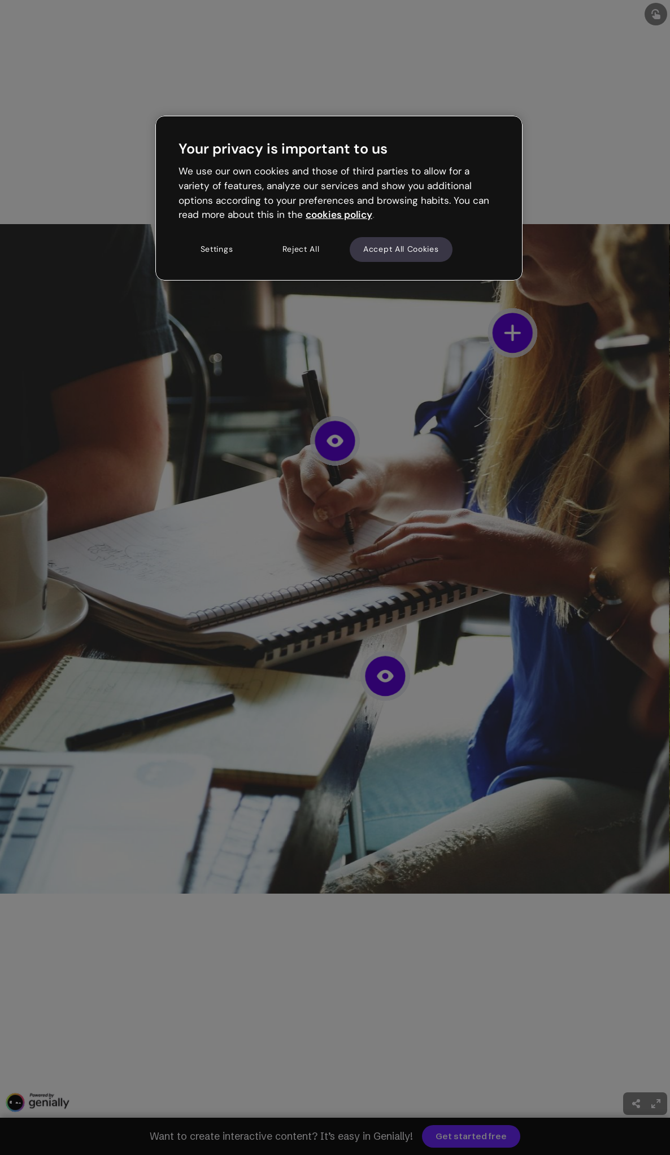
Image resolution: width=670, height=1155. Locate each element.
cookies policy (339, 214)
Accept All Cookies (401, 249)
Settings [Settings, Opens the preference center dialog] (217, 249)
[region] (339, 198)
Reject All (301, 249)
